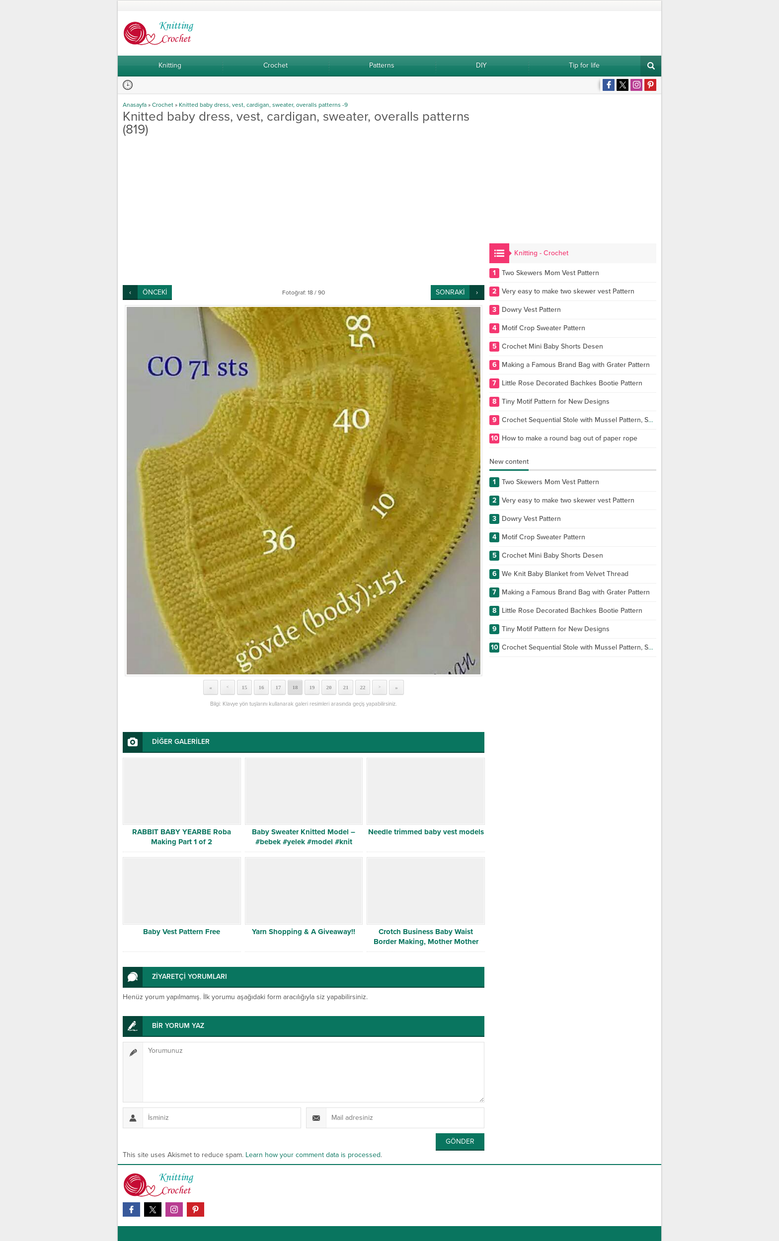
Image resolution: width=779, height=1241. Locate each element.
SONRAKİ (450, 292)
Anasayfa (135, 104)
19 (312, 687)
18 (295, 687)
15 (244, 687)
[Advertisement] (303, 210)
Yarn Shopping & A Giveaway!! (303, 931)
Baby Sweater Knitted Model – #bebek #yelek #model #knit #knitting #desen (303, 841)
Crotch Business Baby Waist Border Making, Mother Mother (426, 936)
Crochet (162, 104)
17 (278, 687)
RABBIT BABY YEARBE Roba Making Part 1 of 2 (181, 836)
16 (261, 687)
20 (329, 687)
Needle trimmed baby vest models (426, 831)
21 (346, 687)
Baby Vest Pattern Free (181, 931)
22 (363, 687)
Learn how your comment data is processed (313, 1155)
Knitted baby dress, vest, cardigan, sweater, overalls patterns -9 (263, 104)
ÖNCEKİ (155, 292)
